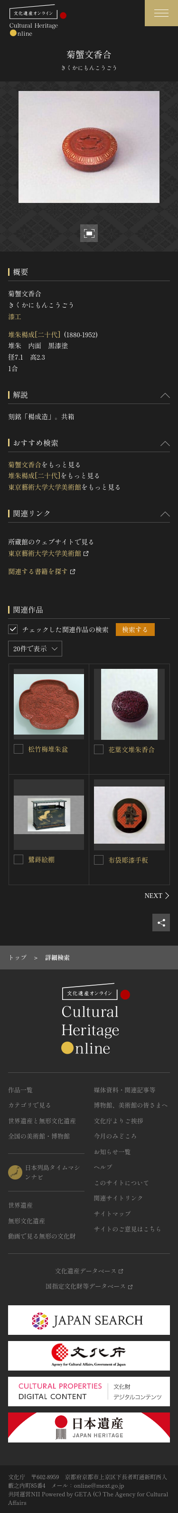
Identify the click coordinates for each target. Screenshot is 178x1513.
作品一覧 (20, 1089)
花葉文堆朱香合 (131, 749)
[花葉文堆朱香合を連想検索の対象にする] (98, 749)
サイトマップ (112, 1213)
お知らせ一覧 (112, 1151)
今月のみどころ (115, 1135)
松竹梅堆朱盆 (48, 749)
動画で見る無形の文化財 (42, 1236)
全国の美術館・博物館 (39, 1135)
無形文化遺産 (26, 1220)
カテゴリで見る (29, 1105)
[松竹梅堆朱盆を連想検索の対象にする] (18, 749)
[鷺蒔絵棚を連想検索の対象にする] (18, 859)
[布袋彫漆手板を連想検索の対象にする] (98, 860)
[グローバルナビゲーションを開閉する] (161, 13)
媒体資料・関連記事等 (125, 1089)
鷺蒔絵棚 (41, 859)
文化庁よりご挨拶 (118, 1120)
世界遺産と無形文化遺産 (42, 1120)
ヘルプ (103, 1166)
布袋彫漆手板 (128, 860)
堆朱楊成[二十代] (34, 334)
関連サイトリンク (118, 1197)
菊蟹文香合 (24, 464)
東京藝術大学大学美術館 (44, 487)
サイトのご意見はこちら (128, 1228)
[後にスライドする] (157, 895)
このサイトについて (122, 1182)
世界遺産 (20, 1205)
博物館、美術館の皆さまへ (131, 1105)
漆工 (14, 316)
